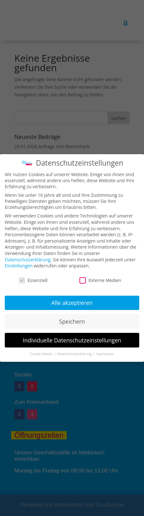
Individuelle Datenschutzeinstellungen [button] (72, 340)
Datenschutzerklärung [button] (75, 354)
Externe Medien (100, 280)
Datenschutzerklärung (28, 260)
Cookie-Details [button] (41, 354)
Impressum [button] (105, 354)
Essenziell (33, 280)
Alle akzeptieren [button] (72, 302)
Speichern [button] (72, 321)
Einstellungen (19, 266)
